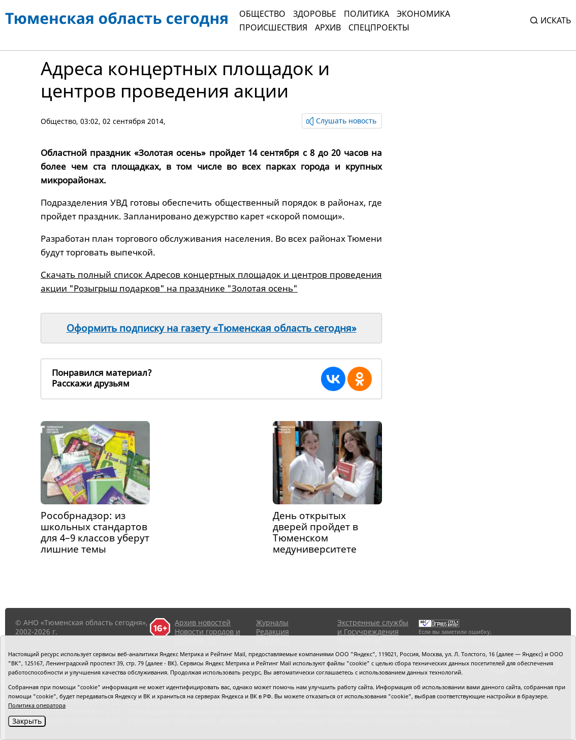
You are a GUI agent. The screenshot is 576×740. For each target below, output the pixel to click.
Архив (328, 27)
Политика (366, 13)
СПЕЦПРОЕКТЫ (378, 27)
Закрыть (27, 721)
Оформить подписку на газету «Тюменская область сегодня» (212, 328)
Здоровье (314, 13)
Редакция (272, 631)
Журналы (272, 622)
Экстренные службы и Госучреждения (372, 627)
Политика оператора (37, 705)
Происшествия (273, 27)
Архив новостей (203, 622)
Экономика (423, 13)
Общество (262, 13)
